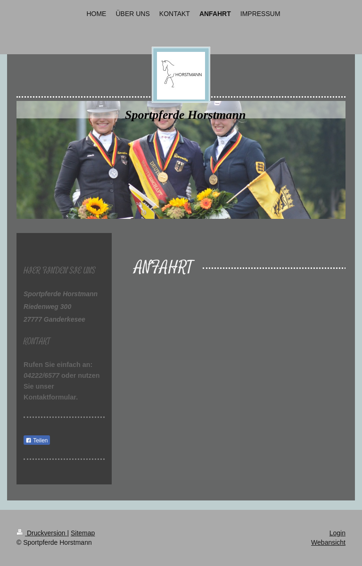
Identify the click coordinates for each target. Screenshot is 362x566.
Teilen (36, 440)
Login (337, 533)
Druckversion (41, 533)
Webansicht (328, 542)
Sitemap (83, 533)
